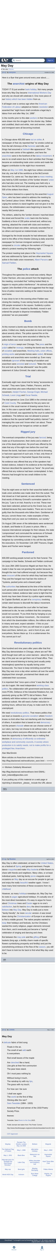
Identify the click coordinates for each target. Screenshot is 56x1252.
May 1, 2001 (8, 1155)
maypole (12, 869)
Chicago (28, 133)
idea (4, 72)
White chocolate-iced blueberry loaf (34, 1162)
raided (40, 354)
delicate (7, 1042)
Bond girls (21, 1169)
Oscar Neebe (31, 395)
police (26, 268)
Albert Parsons (41, 260)
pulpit (4, 348)
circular (17, 245)
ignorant (15, 361)
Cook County (10, 403)
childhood (6, 889)
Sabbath (26, 149)
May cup (8, 1169)
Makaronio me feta (35, 1155)
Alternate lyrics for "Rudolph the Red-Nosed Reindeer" (8, 1162)
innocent (11, 575)
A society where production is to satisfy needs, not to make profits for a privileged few (26, 745)
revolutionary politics (20, 713)
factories (32, 146)
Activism (21, 1174)
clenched (15, 1062)
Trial (28, 376)
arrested (20, 364)
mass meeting (46, 177)
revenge (20, 348)
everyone (12, 72)
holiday (22, 893)
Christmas (12, 903)
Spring (18, 866)
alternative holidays (34, 1150)
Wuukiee (12, 859)
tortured (32, 364)
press (42, 344)
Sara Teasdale (13, 1103)
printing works (8, 354)
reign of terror (10, 344)
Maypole (48, 1144)
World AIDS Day (7, 1174)
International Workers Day (39, 93)
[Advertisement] (28, 29)
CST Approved (12, 1134)
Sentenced (28, 483)
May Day (17, 910)
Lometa (11, 1030)
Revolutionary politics (28, 642)
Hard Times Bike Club (48, 1162)
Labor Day (21, 1162)
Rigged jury (28, 431)
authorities (10, 587)
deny (28, 907)
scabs (27, 218)
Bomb (28, 321)
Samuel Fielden (9, 263)
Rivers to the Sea (24, 1120)
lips (30, 1081)
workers (33, 118)
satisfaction (7, 907)
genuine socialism (30, 716)
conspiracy (36, 599)
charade (19, 726)
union (51, 180)
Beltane (5, 910)
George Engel (33, 392)
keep (4, 923)
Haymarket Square (44, 253)
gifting (36, 937)
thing (4, 859)
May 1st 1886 (17, 170)
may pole (21, 937)
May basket (32, 869)
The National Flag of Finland (8, 1150)
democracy (45, 722)
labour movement (44, 156)
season (42, 947)
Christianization (24, 916)
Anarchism (20, 748)
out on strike (36, 140)
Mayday (11, 69)
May (16, 879)
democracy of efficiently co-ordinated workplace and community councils (23, 740)
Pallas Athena (48, 1169)
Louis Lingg (15, 395)
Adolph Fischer (19, 392)
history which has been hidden (19, 99)
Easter (29, 903)
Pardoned (28, 552)
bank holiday (31, 89)
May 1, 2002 (48, 1150)
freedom (49, 716)
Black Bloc (21, 1155)
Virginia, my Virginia (48, 1174)
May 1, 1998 (21, 1150)
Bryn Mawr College (34, 1174)
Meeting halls (33, 351)
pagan (14, 897)
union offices (46, 351)
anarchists (6, 156)
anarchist (18, 83)
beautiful (24, 883)
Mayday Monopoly (34, 1169)
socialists (8, 351)
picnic (33, 876)
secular (28, 913)
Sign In (50, 60)
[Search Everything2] (28, 60)
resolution (43, 107)
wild (24, 1050)
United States (47, 863)
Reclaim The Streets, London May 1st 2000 (21, 1144)
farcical (42, 437)
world (13, 1097)
